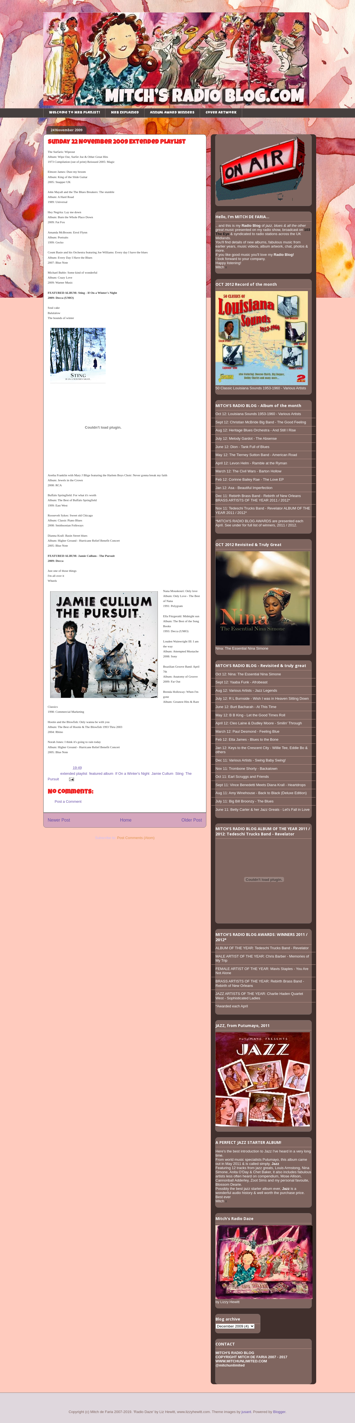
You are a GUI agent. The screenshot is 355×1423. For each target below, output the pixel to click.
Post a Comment (68, 801)
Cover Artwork (221, 113)
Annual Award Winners (172, 113)
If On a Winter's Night (132, 773)
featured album (101, 773)
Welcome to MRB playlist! (74, 113)
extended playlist (73, 773)
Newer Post (59, 820)
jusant (246, 1412)
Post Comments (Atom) (135, 838)
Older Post (191, 820)
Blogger (279, 1412)
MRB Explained (125, 113)
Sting (179, 773)
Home (126, 820)
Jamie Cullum (162, 773)
